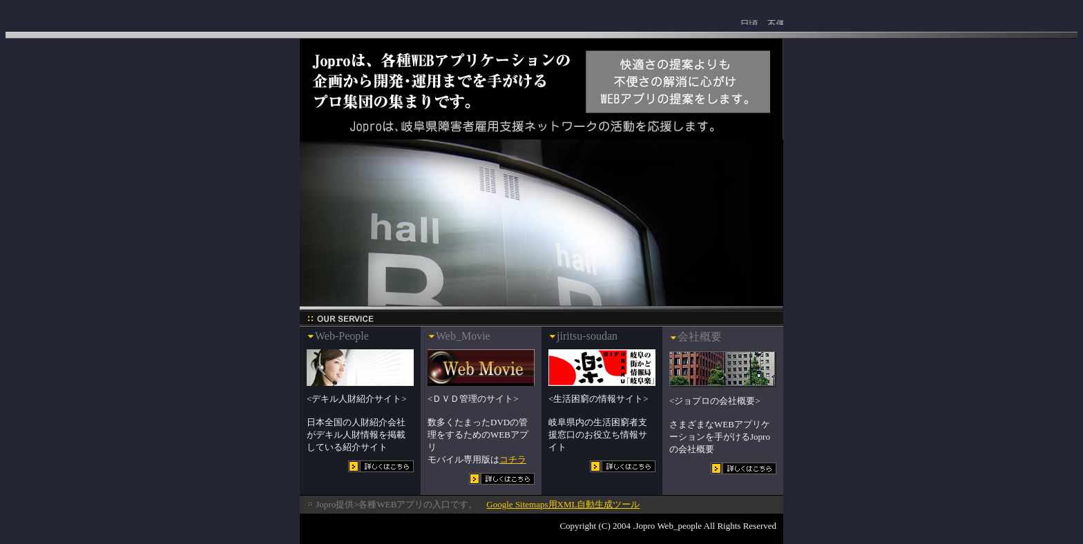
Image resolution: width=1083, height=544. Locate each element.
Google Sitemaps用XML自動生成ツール (563, 504)
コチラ (512, 459)
